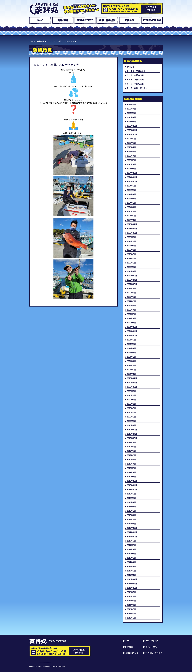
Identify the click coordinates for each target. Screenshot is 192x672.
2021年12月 (132, 327)
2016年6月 (131, 605)
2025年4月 (131, 156)
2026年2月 (131, 117)
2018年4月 (131, 515)
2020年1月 (131, 425)
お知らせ (129, 20)
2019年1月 (131, 477)
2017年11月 (132, 532)
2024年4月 (131, 207)
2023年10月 (132, 233)
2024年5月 (131, 203)
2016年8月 (131, 596)
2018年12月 (132, 481)
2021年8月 (131, 344)
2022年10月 (132, 284)
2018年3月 (131, 519)
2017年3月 (131, 566)
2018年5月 (131, 511)
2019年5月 (131, 460)
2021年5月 (131, 357)
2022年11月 (132, 280)
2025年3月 (131, 160)
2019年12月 (132, 430)
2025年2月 (131, 164)
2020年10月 (132, 387)
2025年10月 (132, 134)
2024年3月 (131, 211)
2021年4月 (131, 361)
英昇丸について (85, 20)
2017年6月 (131, 554)
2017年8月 (131, 545)
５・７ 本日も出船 (135, 84)
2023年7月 (131, 246)
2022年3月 (131, 314)
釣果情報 (62, 20)
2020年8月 (131, 395)
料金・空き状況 (107, 20)
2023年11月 (132, 229)
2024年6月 (131, 199)
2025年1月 (131, 169)
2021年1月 (131, 374)
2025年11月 (132, 130)
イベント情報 (151, 647)
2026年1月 (131, 122)
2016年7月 (131, 601)
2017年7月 (131, 549)
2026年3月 (131, 113)
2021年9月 (131, 340)
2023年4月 (131, 258)
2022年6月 (131, 301)
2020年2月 (131, 421)
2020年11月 (132, 383)
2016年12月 (132, 579)
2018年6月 (131, 507)
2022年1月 (131, 323)
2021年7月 (131, 348)
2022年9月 (131, 288)
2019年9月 (131, 442)
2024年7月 (131, 194)
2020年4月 (131, 412)
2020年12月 (132, 378)
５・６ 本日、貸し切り (137, 88)
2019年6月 (131, 455)
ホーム (40, 20)
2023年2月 (131, 267)
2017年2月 (131, 571)
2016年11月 (132, 584)
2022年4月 (131, 310)
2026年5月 (131, 104)
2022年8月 (131, 293)
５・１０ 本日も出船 (136, 71)
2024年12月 (132, 173)
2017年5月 (131, 558)
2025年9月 (131, 139)
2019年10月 (132, 438)
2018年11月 (132, 485)
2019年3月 (131, 468)
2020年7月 (131, 400)
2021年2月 (131, 370)
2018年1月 (131, 524)
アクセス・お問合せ (152, 20)
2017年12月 (132, 528)
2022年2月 (131, 318)
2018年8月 (131, 498)
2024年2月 (131, 216)
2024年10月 (132, 181)
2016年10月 (132, 588)
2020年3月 (131, 417)
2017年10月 (132, 537)
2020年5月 (131, 408)
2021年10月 (132, 335)
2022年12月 (132, 276)
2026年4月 (131, 109)
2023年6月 (131, 250)
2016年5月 (131, 609)
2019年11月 (132, 434)
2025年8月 (131, 143)
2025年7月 (131, 147)
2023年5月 (131, 254)
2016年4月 (131, 614)
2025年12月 (132, 126)
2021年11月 (132, 331)
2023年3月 (131, 263)
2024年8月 (131, 190)
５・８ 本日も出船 (135, 79)
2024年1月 (131, 220)
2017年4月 (131, 562)
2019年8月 (131, 447)
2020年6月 (131, 404)
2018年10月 (132, 489)
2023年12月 (132, 224)
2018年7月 (131, 502)
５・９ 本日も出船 (135, 75)
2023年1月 (131, 271)
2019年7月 (131, 451)
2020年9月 (131, 391)
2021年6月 (131, 353)
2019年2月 (131, 472)
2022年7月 (131, 297)
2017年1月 (131, 575)
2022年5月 (131, 306)
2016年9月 (131, 592)
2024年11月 (132, 177)
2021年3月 (131, 365)
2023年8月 (131, 241)
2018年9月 (131, 494)
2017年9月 (131, 541)
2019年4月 (131, 464)
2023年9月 (131, 237)
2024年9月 (131, 186)
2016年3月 (131, 618)
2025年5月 (131, 152)
